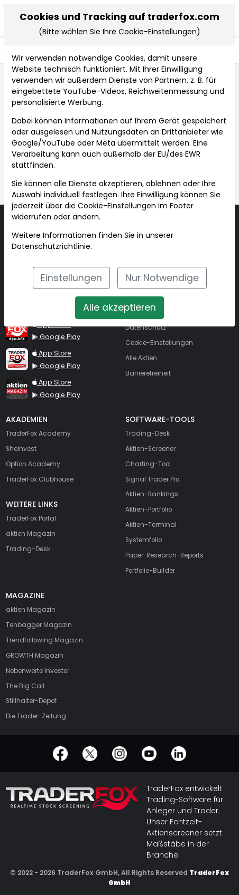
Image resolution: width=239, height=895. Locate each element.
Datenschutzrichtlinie (51, 246)
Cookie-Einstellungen (117, 205)
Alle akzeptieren (119, 307)
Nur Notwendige (162, 278)
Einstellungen (71, 278)
